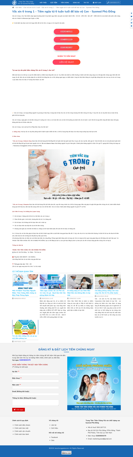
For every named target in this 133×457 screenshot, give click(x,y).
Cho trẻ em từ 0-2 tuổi (31, 7)
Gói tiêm (53, 3)
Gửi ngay (18, 409)
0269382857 (66, 47)
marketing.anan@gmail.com (102, 439)
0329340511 (66, 31)
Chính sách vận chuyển (22, 431)
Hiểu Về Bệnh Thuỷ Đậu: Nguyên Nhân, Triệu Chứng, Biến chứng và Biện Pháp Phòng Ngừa (24, 293)
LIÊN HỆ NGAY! (66, 62)
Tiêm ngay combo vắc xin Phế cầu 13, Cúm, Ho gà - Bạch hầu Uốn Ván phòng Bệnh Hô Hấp (53, 293)
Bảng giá (76, 2)
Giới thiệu (43, 2)
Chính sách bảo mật (21, 428)
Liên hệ (53, 425)
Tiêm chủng (65, 2)
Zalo (52, 440)
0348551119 (66, 39)
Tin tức (86, 2)
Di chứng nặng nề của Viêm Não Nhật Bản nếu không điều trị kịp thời (78, 293)
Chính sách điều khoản (22, 425)
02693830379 (113, 3)
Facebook (54, 437)
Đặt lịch (97, 2)
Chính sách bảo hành (22, 434)
